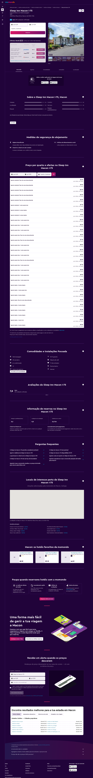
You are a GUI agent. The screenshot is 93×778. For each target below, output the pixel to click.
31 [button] (23, 55)
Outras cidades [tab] (18, 699)
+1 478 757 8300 (16, 17)
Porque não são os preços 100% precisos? (49, 739)
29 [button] (40, 52)
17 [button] (23, 48)
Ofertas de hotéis (15, 7)
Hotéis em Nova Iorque (19, 706)
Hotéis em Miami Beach (54, 706)
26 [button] (30, 52)
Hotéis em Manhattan (19, 716)
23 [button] (44, 48)
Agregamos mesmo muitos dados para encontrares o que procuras (49, 737)
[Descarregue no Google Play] (75, 751)
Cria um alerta (71, 574)
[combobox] (31, 660)
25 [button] (26, 52)
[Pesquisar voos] (2, 6)
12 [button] (30, 45)
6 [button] (33, 41)
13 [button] (33, 45)
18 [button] (26, 48)
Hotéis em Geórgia (49, 7)
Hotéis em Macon (58, 7)
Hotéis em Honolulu (54, 708)
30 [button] (44, 52)
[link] (49, 584)
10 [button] (23, 45)
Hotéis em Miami (18, 708)
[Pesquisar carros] (2, 12)
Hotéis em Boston (53, 712)
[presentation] (56, 82)
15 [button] (40, 45)
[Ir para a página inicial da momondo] (10, 2)
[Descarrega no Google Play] (47, 83)
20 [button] (33, 48)
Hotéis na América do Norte (26, 7)
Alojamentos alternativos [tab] (31, 699)
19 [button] (30, 48)
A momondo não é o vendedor (49, 734)
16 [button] (44, 45)
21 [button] (37, 48)
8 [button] (40, 41)
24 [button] (23, 52)
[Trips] (2, 19)
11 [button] (26, 45)
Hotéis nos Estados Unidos (38, 7)
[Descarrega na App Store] (56, 83)
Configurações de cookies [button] (18, 322)
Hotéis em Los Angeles (19, 712)
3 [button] (23, 41)
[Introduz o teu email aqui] (31, 668)
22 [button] (40, 48)
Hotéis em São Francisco (20, 714)
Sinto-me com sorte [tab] (45, 699)
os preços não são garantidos (46, 730)
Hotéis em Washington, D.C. (55, 716)
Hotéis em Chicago (53, 714)
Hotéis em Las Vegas (54, 710)
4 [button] (26, 41)
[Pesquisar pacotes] (2, 15)
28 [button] (37, 52)
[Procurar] (2, 9)
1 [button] (40, 38)
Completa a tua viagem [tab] (58, 699)
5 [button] (30, 41)
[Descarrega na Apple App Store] (75, 755)
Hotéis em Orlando (18, 710)
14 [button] (37, 45)
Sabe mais (64, 315)
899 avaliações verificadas (24, 19)
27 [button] (33, 52)
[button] (2, 2)
